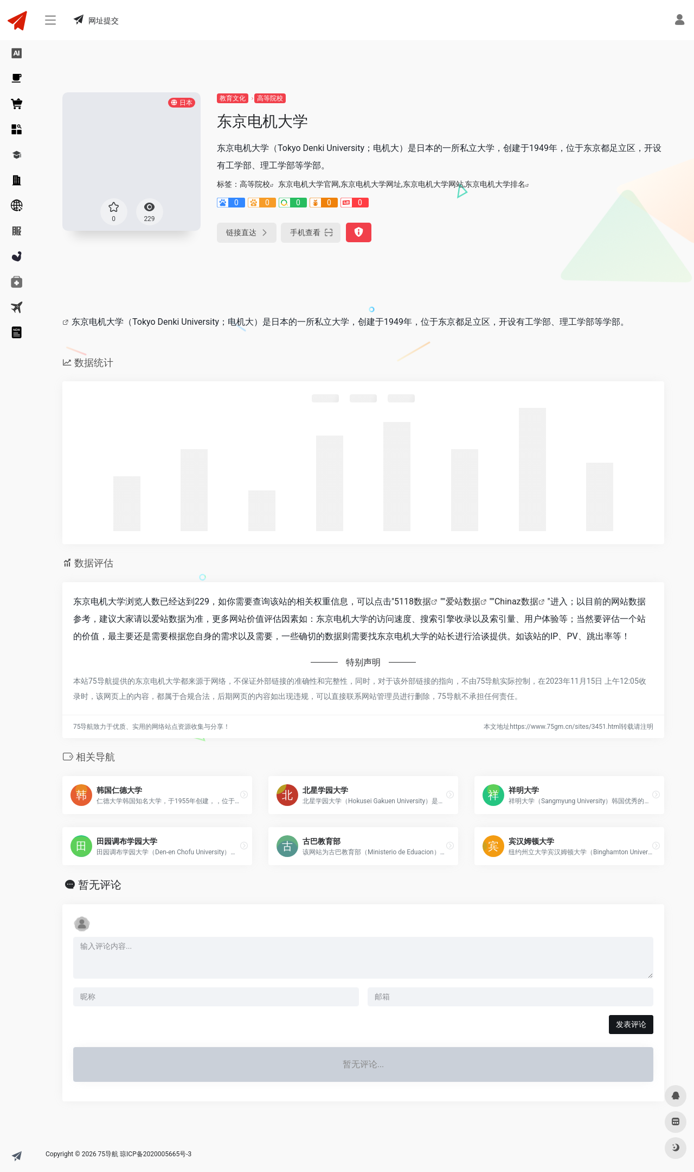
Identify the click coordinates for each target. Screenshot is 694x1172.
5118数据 (412, 601)
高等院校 (270, 98)
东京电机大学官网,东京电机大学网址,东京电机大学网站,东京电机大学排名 (401, 184)
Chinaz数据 (516, 601)
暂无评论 (99, 884)
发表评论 (631, 1024)
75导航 (108, 1154)
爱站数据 (463, 601)
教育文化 (233, 98)
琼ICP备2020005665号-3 (155, 1154)
